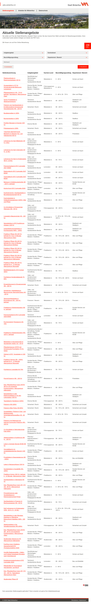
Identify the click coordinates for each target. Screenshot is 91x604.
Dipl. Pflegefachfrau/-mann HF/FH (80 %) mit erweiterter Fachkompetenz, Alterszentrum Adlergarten (14, 387)
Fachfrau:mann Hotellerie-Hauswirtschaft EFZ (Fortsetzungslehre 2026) (12, 546)
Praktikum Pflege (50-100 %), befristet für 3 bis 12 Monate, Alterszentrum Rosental (13, 250)
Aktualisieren (83, 66)
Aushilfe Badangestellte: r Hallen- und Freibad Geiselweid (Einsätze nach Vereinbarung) (14, 554)
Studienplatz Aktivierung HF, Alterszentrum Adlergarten (12, 539)
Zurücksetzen (8, 66)
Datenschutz (43, 10)
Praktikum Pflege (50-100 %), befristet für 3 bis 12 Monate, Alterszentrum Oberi (13, 235)
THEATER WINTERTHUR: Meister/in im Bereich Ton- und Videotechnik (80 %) (13, 133)
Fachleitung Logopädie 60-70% (13, 369)
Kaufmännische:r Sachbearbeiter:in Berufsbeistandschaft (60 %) (15, 193)
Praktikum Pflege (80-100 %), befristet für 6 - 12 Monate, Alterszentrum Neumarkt (13, 264)
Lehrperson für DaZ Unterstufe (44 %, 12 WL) (14, 150)
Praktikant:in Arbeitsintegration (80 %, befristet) (14, 308)
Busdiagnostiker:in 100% (11, 113)
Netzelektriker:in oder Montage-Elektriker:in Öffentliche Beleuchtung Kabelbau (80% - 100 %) (14, 518)
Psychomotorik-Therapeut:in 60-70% (14, 323)
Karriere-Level (48, 73)
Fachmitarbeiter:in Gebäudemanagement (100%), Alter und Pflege (15, 200)
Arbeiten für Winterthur (26, 10)
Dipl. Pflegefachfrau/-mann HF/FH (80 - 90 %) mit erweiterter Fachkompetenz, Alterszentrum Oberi (14, 532)
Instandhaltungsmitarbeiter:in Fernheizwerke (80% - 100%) (13, 229)
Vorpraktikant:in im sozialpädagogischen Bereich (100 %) (14, 451)
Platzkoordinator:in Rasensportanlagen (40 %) (12, 79)
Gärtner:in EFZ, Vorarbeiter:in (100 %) (14, 355)
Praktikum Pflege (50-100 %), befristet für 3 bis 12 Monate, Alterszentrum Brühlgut (13, 243)
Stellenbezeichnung (9, 73)
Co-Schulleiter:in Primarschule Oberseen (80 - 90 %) (13, 208)
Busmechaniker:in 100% (11, 118)
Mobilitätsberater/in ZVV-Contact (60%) (14, 271)
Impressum (82, 600)
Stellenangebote (8, 10)
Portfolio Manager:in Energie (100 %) (14, 124)
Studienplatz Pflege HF (11, 579)
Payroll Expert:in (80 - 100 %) (13, 378)
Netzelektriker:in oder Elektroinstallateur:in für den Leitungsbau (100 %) (12, 395)
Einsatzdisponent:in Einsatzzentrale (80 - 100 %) (15, 285)
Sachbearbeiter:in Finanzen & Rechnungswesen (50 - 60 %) (13, 502)
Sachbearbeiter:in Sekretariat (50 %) (14, 480)
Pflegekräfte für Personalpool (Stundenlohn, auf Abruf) (13, 566)
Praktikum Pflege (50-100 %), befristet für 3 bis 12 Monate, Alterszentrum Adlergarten (13, 257)
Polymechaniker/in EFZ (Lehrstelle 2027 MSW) (14, 167)
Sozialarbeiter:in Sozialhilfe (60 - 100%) (14, 470)
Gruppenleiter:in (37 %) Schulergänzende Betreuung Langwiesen (12, 87)
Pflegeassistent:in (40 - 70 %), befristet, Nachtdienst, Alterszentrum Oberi (15, 94)
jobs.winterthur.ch (9, 5)
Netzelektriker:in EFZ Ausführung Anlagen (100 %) (14, 224)
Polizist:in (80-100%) (10, 404)
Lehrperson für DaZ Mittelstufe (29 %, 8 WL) (14, 142)
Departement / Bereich (79, 73)
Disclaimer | (75, 600)
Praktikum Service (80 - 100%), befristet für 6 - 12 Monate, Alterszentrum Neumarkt (13, 361)
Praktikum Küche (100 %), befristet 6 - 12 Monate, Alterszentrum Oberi (15, 475)
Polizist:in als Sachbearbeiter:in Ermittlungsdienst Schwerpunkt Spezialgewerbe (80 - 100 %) (13, 106)
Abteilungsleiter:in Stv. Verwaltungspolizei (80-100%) (13, 525)
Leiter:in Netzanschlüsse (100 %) (14, 464)
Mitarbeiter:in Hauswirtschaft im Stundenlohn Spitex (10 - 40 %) (13, 342)
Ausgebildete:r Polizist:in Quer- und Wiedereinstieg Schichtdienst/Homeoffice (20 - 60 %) (15, 414)
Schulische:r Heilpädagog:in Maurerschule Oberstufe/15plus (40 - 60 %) (15, 292)
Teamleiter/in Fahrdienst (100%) (14, 401)
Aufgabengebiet (32, 73)
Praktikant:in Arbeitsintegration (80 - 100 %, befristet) (15, 333)
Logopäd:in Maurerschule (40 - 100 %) (15, 217)
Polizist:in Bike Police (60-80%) (13, 408)
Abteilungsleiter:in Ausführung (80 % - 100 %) (14, 438)
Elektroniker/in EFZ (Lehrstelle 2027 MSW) (15, 172)
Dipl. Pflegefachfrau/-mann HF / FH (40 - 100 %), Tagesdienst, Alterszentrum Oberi (15, 572)
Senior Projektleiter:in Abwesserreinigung (10, 100)
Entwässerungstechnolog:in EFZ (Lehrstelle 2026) (14, 561)
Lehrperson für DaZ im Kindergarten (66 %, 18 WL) (15, 159)
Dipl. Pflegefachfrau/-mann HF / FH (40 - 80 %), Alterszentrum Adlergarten (15, 486)
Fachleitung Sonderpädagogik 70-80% (14, 278)
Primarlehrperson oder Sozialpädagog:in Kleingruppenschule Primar (12, 494)
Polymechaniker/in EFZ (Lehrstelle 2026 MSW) (14, 315)
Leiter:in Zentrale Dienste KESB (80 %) (15, 445)
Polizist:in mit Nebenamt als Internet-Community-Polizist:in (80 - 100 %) (15, 422)
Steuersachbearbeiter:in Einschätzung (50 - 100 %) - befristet (12, 300)
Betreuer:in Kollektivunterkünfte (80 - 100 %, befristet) (15, 183)
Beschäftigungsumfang (63, 73)
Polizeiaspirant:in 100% (11, 128)
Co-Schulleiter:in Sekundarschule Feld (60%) (14, 430)
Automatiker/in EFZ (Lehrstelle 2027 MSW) (15, 177)
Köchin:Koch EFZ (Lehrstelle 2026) (15, 188)
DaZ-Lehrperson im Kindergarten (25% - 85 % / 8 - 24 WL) (14, 509)
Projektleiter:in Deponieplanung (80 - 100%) (15, 458)
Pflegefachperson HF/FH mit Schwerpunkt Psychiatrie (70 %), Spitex (14, 349)
